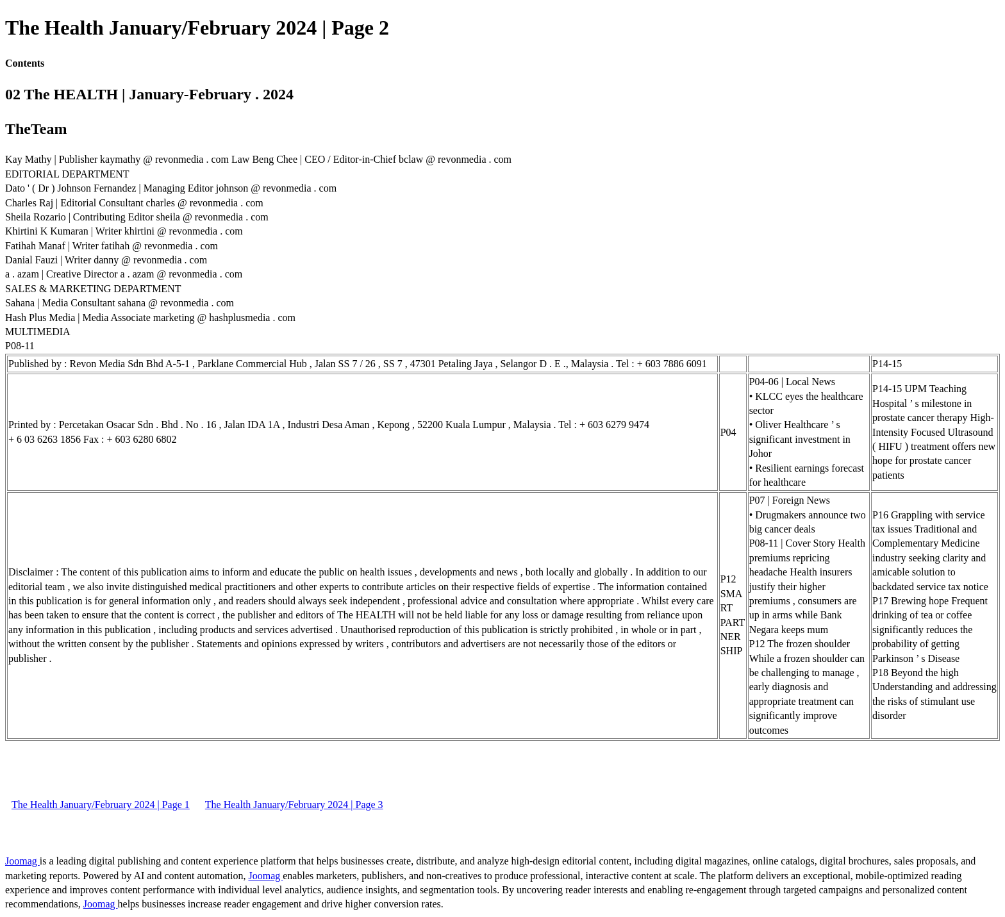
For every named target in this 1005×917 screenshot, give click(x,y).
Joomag (22, 860)
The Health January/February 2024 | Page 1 (101, 804)
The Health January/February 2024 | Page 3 (294, 804)
